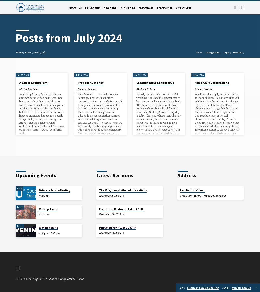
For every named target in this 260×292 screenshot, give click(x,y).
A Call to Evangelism (33, 83)
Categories (213, 52)
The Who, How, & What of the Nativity (123, 190)
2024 (36, 52)
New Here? (111, 7)
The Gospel (164, 7)
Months (238, 52)
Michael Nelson (28, 89)
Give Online (183, 7)
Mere (70, 279)
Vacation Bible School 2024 (155, 83)
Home (19, 52)
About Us (75, 7)
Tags (227, 52)
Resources (146, 7)
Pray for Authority (91, 83)
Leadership (93, 7)
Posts (28, 52)
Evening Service (48, 227)
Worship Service (48, 209)
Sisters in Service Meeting (54, 190)
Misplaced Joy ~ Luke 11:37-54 (117, 227)
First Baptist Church (192, 190)
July (44, 52)
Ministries (128, 7)
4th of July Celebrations (212, 83)
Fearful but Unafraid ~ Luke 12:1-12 (121, 209)
